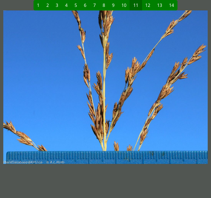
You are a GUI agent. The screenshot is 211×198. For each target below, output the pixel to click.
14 (171, 5)
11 (135, 5)
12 (147, 5)
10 (123, 5)
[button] (54, 87)
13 (159, 5)
